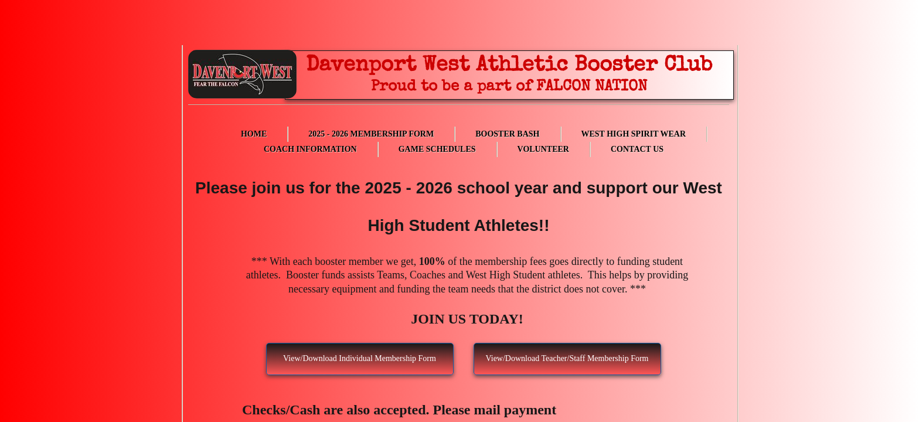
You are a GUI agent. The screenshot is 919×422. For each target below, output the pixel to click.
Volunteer (543, 149)
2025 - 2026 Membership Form (371, 134)
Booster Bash (507, 134)
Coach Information (310, 149)
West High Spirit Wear (633, 134)
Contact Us (637, 149)
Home (254, 134)
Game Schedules (437, 149)
